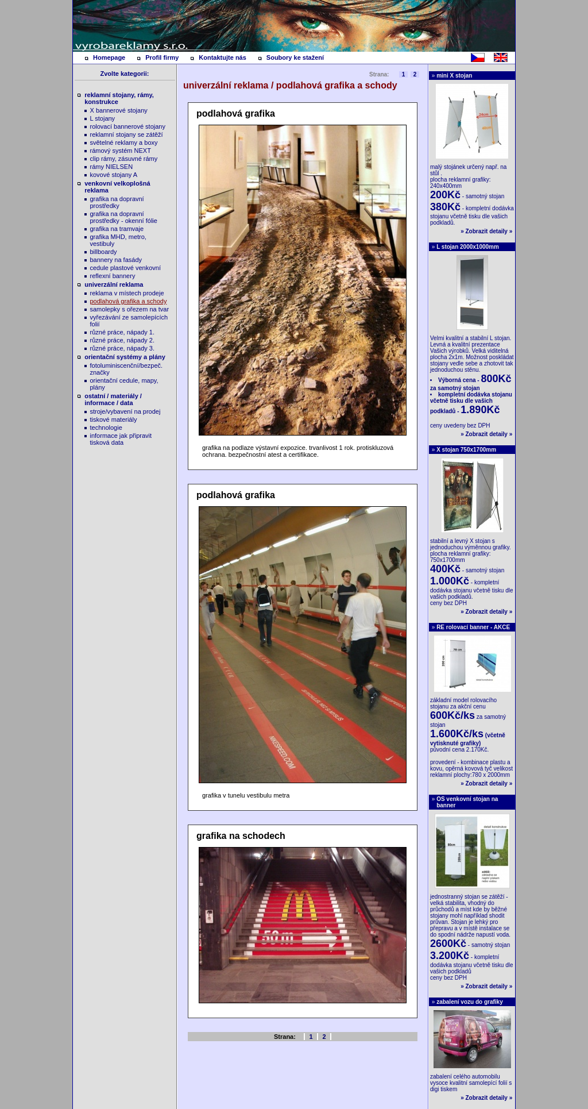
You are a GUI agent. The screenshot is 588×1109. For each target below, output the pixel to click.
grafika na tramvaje (117, 228)
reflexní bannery (113, 275)
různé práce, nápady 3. (122, 348)
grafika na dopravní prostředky (117, 202)
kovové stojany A (114, 174)
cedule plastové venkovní (125, 267)
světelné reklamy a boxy (124, 142)
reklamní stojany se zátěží (126, 134)
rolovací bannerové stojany (127, 126)
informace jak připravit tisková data (121, 439)
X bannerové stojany (119, 110)
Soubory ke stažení (295, 57)
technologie (106, 427)
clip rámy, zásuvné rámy (124, 158)
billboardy (103, 251)
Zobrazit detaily (487, 231)
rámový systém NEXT (120, 150)
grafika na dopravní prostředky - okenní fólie (123, 217)
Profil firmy (162, 57)
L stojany (102, 118)
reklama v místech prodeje (127, 293)
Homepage (109, 57)
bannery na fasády (116, 259)
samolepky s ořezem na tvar (129, 309)
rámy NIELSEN (111, 166)
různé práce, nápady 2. (122, 340)
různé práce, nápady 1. (122, 332)
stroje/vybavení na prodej (125, 411)
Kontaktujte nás (222, 57)
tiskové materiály (113, 419)
